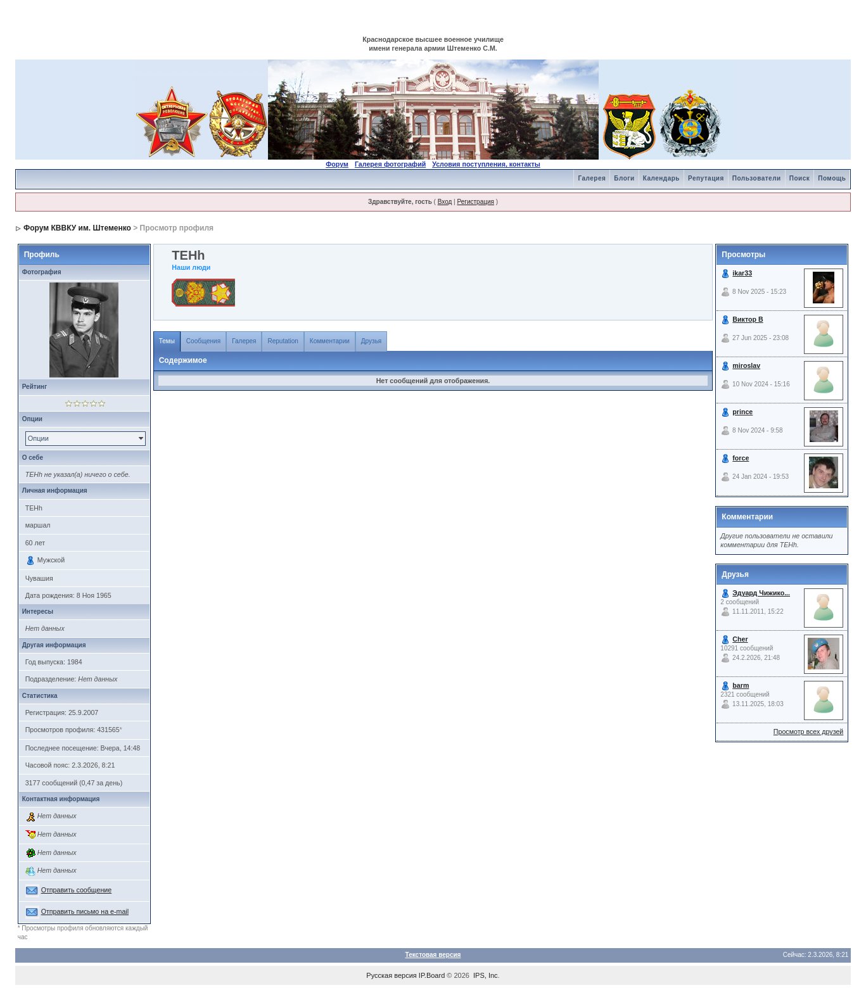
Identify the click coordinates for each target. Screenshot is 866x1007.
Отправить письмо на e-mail (85, 911)
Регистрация (475, 201)
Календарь (661, 178)
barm (740, 685)
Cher (740, 639)
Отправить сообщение (76, 890)
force (740, 458)
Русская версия (391, 975)
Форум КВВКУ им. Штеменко (77, 228)
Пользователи (756, 178)
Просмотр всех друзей (808, 731)
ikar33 (742, 273)
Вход (445, 201)
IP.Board (432, 975)
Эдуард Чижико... (761, 593)
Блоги (624, 178)
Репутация (706, 178)
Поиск (799, 178)
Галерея (592, 178)
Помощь (832, 178)
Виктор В (747, 319)
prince (742, 411)
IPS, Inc (485, 975)
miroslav (746, 365)
